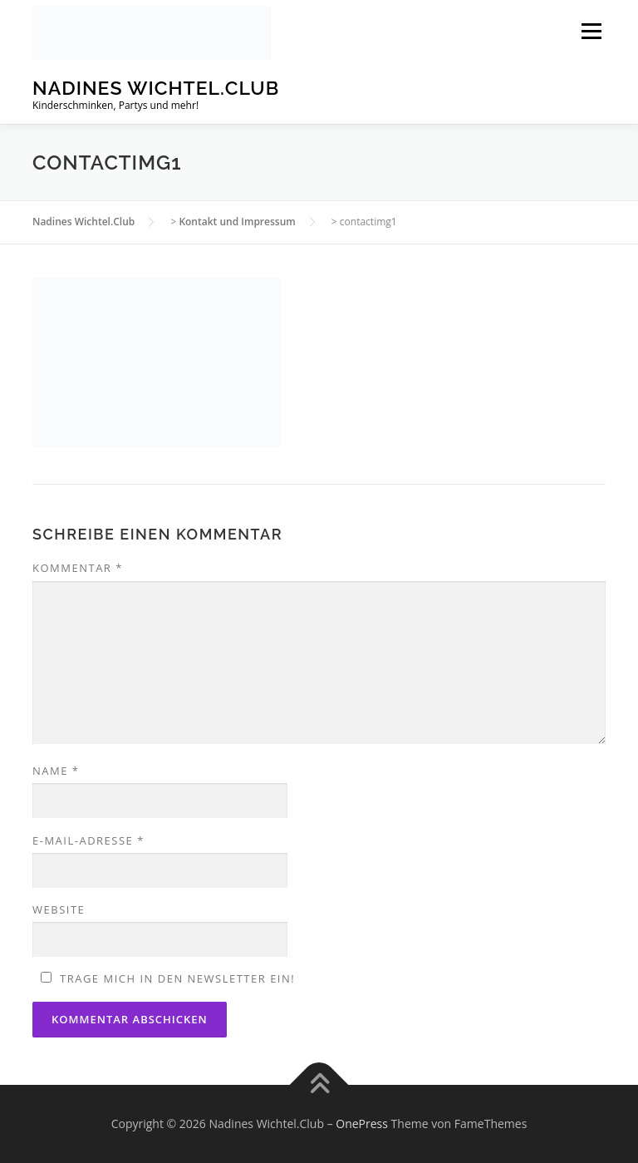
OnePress (362, 1123)
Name (55, 770)
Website (58, 909)
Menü (591, 31)
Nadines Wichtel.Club (155, 87)
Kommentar (77, 567)
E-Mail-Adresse (88, 840)
